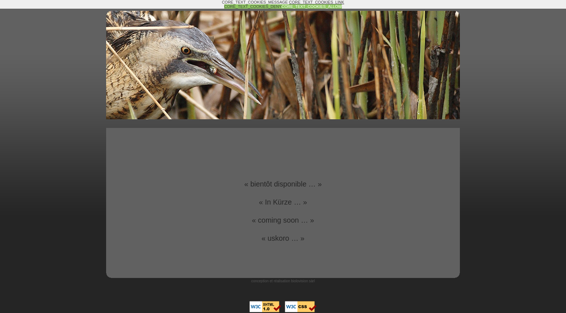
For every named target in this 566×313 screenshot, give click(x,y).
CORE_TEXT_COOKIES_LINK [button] (316, 2)
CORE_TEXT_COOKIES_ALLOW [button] (312, 6)
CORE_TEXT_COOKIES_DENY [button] (253, 6)
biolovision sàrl (303, 281)
